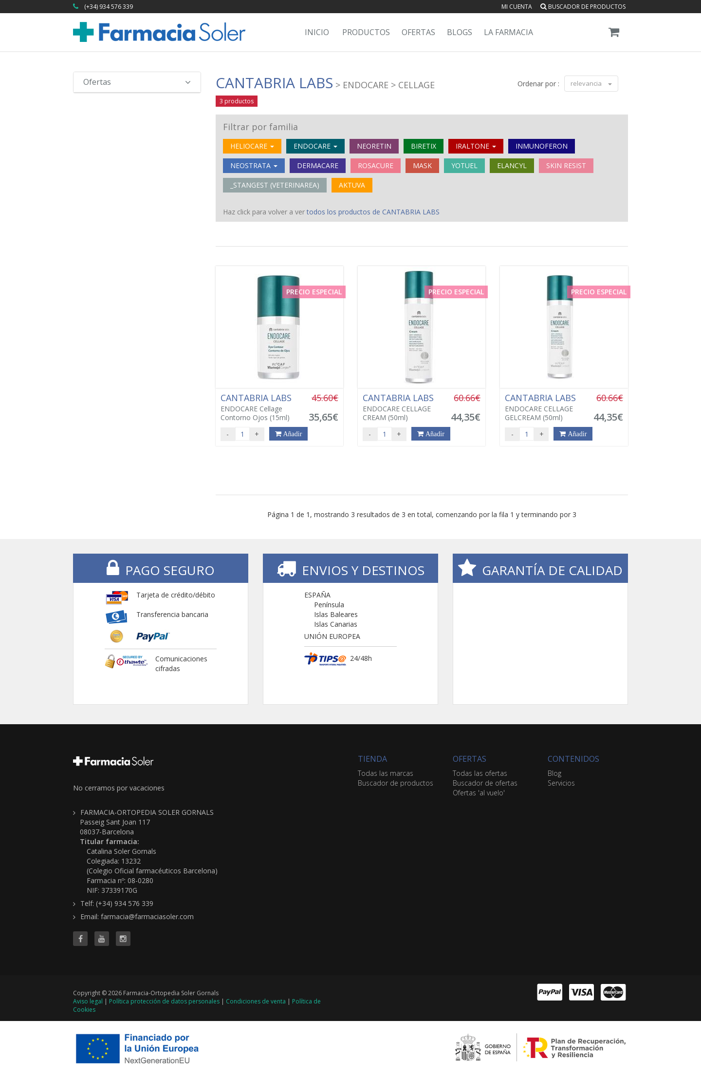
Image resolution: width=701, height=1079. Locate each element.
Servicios (561, 783)
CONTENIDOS (573, 758)
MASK (422, 165)
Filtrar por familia (260, 127)
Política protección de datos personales (164, 1001)
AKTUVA (352, 185)
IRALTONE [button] (476, 146)
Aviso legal (88, 1001)
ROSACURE (375, 165)
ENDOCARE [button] (315, 146)
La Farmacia (508, 32)
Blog (554, 773)
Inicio (317, 32)
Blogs (459, 32)
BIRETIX (423, 146)
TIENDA (372, 758)
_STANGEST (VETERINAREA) (274, 185)
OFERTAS (469, 758)
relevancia (591, 83)
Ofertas (418, 32)
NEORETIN (374, 146)
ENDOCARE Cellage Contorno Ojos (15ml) (259, 407)
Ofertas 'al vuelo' (479, 792)
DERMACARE (317, 165)
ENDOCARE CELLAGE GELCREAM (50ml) (543, 407)
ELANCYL (512, 165)
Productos (366, 32)
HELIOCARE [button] (252, 146)
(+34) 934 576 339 (108, 6)
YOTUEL (464, 165)
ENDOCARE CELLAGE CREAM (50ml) (401, 407)
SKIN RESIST (566, 165)
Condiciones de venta (256, 1001)
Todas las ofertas (480, 773)
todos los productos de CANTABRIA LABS (373, 211)
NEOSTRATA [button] (253, 165)
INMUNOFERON (542, 146)
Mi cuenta (516, 6)
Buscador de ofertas (485, 783)
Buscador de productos (583, 6)
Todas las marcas (385, 773)
